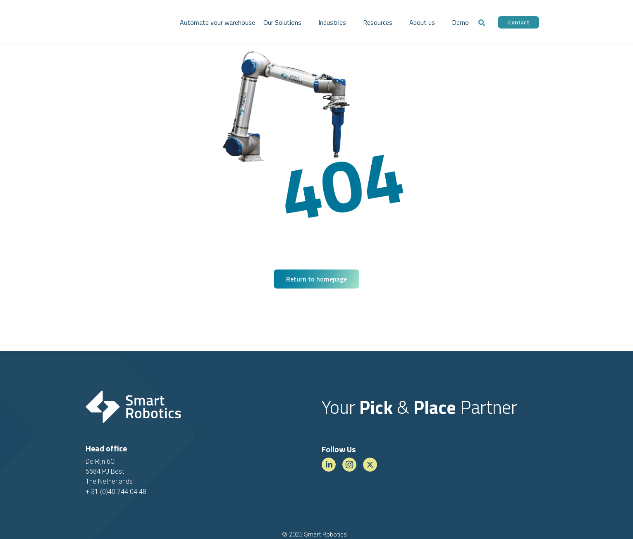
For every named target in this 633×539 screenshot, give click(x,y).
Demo (460, 22)
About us (422, 22)
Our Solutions (282, 22)
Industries (332, 22)
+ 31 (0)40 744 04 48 (116, 492)
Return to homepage (316, 279)
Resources (377, 22)
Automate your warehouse (217, 22)
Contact (518, 22)
